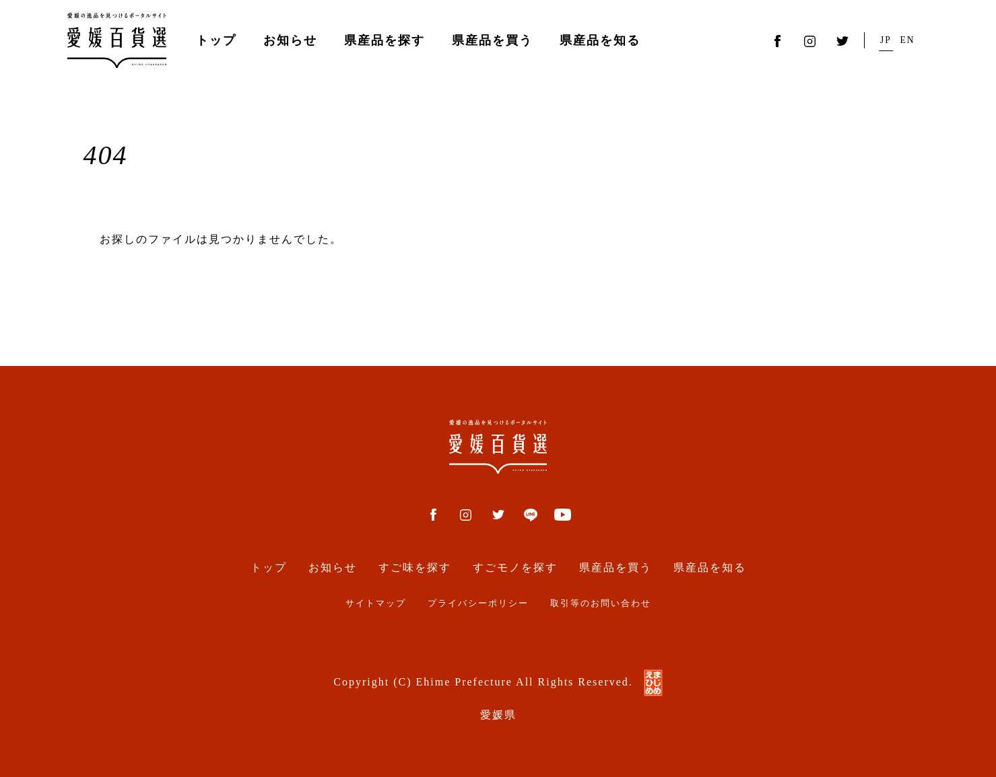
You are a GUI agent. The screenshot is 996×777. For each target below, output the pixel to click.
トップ (216, 40)
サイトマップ (375, 603)
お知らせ (290, 40)
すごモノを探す (515, 567)
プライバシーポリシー (478, 603)
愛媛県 (498, 714)
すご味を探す (414, 567)
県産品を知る (600, 40)
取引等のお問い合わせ (600, 603)
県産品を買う (492, 40)
